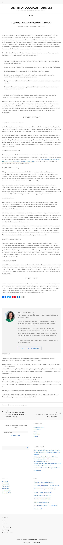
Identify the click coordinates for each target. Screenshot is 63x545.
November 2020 (6, 493)
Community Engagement (21, 405)
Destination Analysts (14, 161)
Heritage (52, 489)
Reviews (36, 436)
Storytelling (47, 492)
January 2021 (6, 488)
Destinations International (47, 159)
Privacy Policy (5, 530)
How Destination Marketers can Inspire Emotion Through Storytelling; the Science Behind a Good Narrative (47, 452)
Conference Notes (55, 485)
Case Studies (37, 429)
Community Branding (47, 482)
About (3, 521)
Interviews (37, 434)
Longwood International (27, 161)
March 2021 (5, 484)
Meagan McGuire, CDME (25, 26)
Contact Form (5, 524)
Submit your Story (6, 527)
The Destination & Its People (42, 499)
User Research (38, 508)
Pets (41, 492)
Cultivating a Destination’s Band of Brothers (46, 457)
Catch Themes (36, 542)
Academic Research (39, 427)
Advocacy (12, 405)
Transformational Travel (41, 505)
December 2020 (6, 490)
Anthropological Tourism (31, 7)
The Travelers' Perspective (41, 502)
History (36, 492)
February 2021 (6, 486)
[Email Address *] (16, 432)
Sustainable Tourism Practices (42, 495)
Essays (5, 405)
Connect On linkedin (29, 348)
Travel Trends (53, 505)
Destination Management (41, 489)
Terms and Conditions (7, 532)
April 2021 (5, 482)
